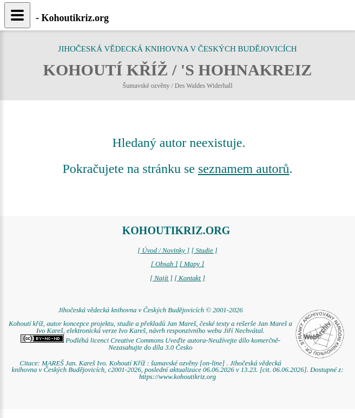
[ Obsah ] (164, 264)
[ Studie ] (204, 250)
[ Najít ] (161, 278)
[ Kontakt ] (189, 278)
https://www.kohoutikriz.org (177, 377)
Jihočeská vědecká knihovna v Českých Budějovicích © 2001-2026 (150, 310)
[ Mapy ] (192, 264)
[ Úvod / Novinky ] (163, 250)
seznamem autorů (244, 169)
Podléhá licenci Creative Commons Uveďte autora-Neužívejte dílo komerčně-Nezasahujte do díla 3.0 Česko (150, 344)
